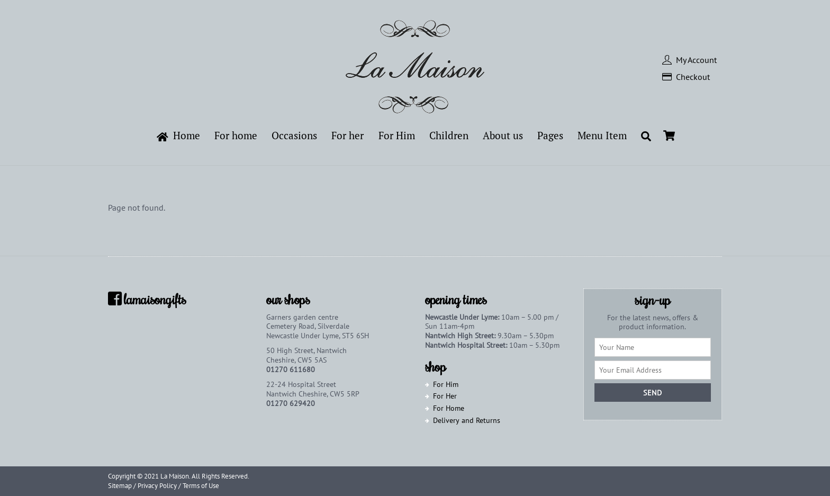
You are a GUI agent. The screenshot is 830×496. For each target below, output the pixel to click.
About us (503, 135)
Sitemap (120, 485)
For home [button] (235, 135)
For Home (448, 408)
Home (179, 135)
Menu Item (602, 135)
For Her (445, 396)
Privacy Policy (157, 485)
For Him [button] (396, 135)
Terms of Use (201, 485)
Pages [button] (550, 135)
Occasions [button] (294, 135)
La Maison (174, 476)
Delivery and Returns (466, 420)
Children (448, 135)
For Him (445, 384)
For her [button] (347, 135)
